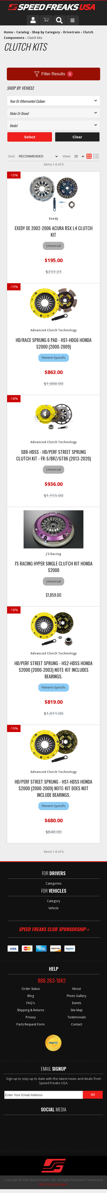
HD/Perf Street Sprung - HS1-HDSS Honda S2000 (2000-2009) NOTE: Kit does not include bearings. (53, 788)
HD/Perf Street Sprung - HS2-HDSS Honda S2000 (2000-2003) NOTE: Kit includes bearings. (53, 670)
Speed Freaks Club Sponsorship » (54, 929)
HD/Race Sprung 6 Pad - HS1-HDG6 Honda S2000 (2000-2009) (54, 343)
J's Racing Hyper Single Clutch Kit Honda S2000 (53, 566)
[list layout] (96, 156)
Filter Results (53, 74)
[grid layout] (89, 156)
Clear (77, 137)
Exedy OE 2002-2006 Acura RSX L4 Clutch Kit (54, 231)
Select (29, 137)
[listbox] (53, 101)
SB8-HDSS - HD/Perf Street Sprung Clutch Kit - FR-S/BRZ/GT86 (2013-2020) (53, 455)
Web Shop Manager (53, 1184)
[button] (59, 20)
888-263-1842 (52, 980)
